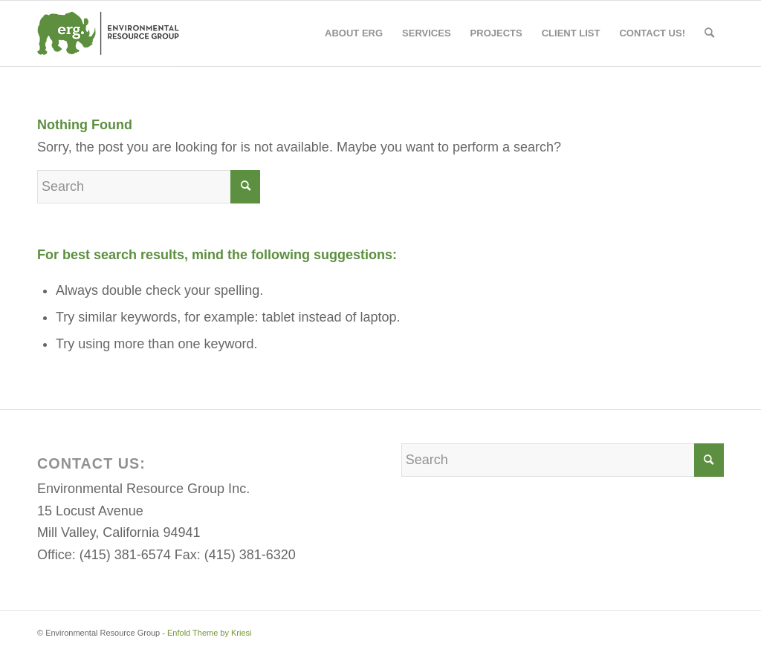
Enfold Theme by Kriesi (209, 632)
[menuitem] (353, 33)
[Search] (709, 33)
